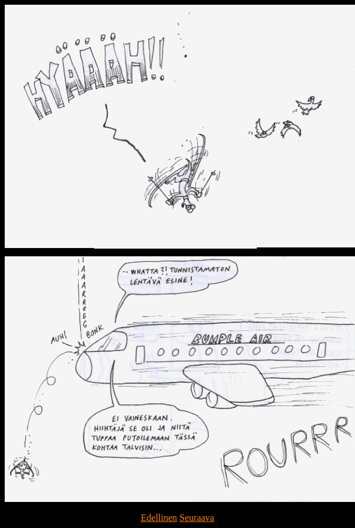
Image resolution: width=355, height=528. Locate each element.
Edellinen (159, 518)
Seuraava (196, 518)
